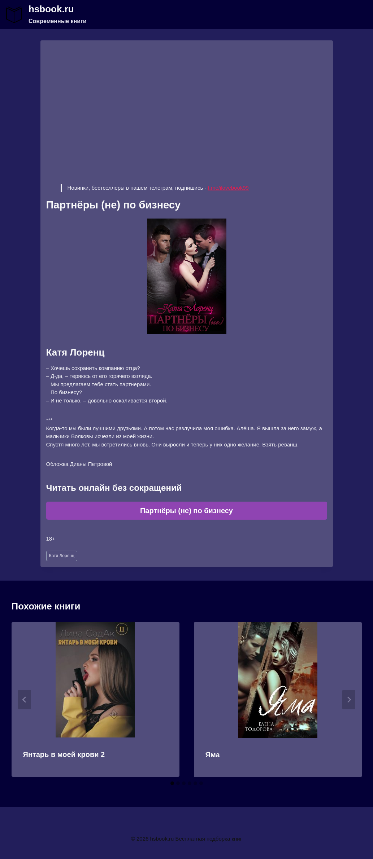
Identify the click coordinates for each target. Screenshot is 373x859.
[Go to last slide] (24, 699)
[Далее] (348, 699)
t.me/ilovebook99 (228, 188)
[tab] (172, 783)
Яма (212, 755)
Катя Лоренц (61, 555)
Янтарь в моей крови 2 (64, 754)
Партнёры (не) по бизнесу (186, 511)
